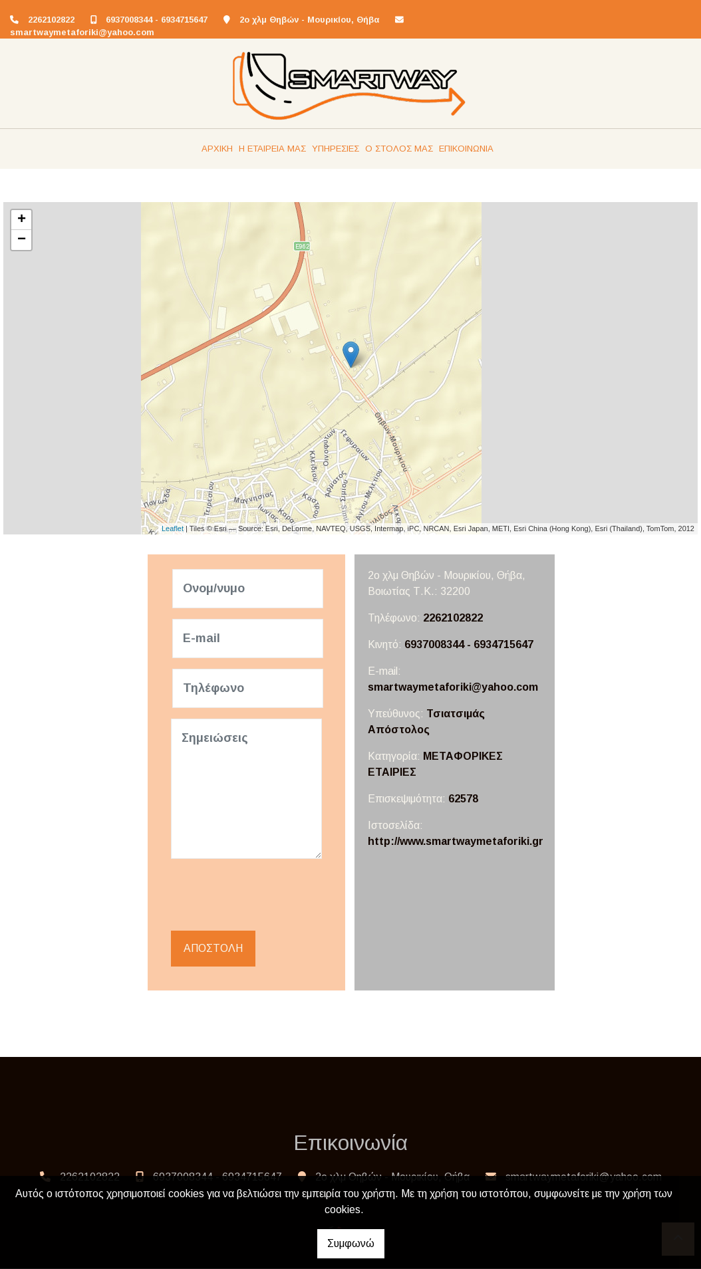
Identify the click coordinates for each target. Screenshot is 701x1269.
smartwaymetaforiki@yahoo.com (82, 32)
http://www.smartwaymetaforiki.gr (455, 841)
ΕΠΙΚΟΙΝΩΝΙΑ (466, 149)
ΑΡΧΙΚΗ (217, 149)
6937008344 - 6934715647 (157, 20)
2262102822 (51, 20)
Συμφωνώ (350, 1243)
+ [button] (21, 220)
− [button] (21, 240)
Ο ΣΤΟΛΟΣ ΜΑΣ (399, 149)
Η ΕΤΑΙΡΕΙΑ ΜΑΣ (272, 149)
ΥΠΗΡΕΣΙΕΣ (335, 149)
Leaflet (173, 528)
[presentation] (275, 895)
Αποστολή (213, 949)
